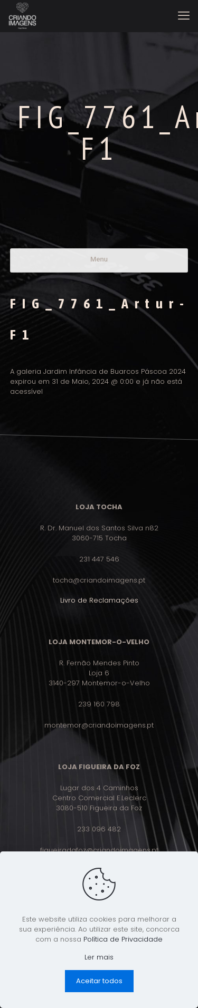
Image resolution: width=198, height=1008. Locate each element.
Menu (99, 259)
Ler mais (99, 957)
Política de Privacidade (123, 939)
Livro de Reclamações (99, 600)
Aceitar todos (99, 981)
